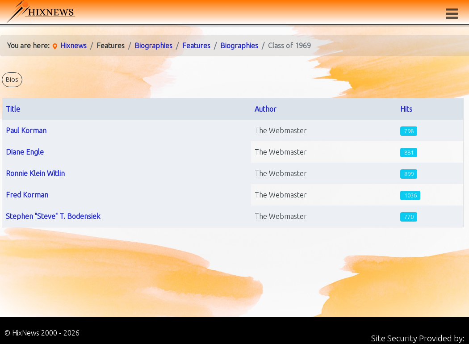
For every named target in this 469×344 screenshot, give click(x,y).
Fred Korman (27, 195)
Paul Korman (26, 130)
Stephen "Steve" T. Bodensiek (53, 216)
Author (265, 109)
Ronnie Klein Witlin (35, 173)
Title (13, 109)
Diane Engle (25, 152)
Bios (12, 79)
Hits (406, 109)
